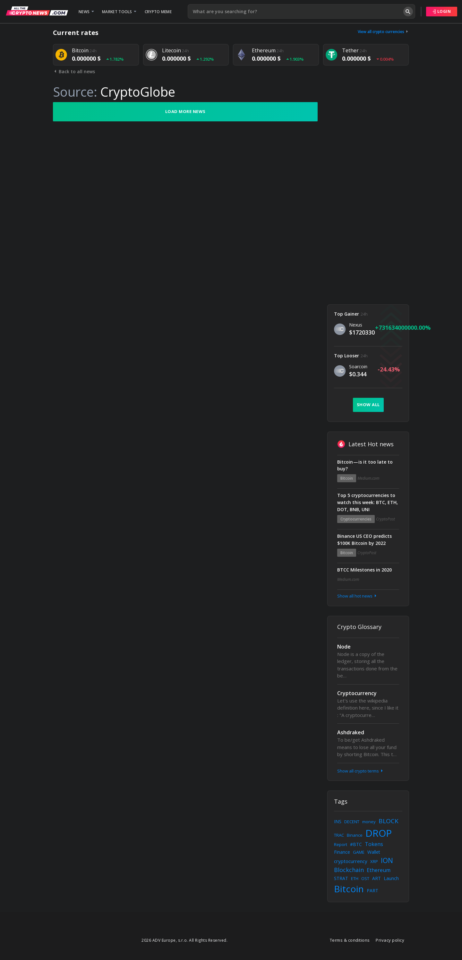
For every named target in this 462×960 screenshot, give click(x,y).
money (369, 822)
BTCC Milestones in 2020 (364, 570)
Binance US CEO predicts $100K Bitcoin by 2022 (364, 539)
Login (441, 11)
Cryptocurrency (357, 693)
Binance (355, 835)
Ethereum (378, 870)
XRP (374, 861)
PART (372, 890)
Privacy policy (390, 940)
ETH (354, 878)
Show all (368, 404)
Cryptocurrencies (356, 519)
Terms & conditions (350, 940)
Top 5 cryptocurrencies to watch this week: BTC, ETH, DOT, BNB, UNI (367, 502)
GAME (358, 852)
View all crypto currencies (383, 31)
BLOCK (388, 821)
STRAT (341, 878)
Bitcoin (346, 478)
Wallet (373, 852)
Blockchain (349, 870)
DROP (378, 833)
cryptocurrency (350, 861)
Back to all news (74, 71)
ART (376, 878)
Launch (391, 878)
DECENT (351, 822)
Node (344, 646)
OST (365, 878)
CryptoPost (385, 519)
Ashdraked (350, 732)
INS (337, 821)
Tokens (374, 844)
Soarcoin (358, 366)
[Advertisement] (368, 198)
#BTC (356, 844)
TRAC (339, 835)
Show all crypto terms (360, 771)
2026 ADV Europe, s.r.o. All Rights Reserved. (184, 940)
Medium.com (368, 478)
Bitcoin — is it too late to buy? (365, 465)
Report (340, 844)
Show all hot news (357, 596)
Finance (342, 852)
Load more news (185, 111)
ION (387, 860)
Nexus (355, 325)
